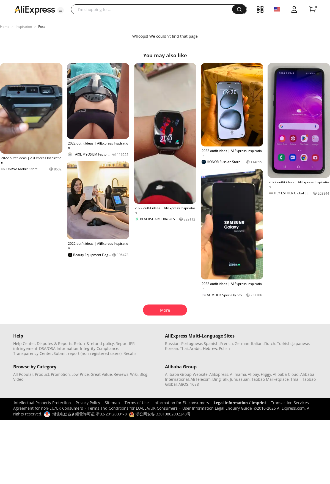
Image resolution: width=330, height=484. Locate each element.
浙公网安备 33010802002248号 (160, 414)
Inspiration (24, 26)
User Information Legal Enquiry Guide (217, 408)
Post (41, 26)
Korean (171, 348)
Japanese (300, 343)
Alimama (238, 374)
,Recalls (129, 353)
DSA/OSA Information (58, 348)
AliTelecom (201, 379)
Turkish (284, 343)
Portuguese (191, 343)
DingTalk (220, 379)
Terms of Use (137, 402)
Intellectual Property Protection (42, 402)
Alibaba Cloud (286, 374)
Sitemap (112, 402)
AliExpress (218, 374)
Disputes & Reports (54, 343)
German (242, 343)
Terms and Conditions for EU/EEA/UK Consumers (133, 408)
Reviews (121, 374)
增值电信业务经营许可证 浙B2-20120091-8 (89, 414)
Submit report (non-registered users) (88, 353)
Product (42, 374)
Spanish (211, 343)
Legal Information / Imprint (240, 402)
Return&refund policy (94, 343)
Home (4, 26)
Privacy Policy (88, 402)
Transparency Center (32, 353)
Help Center (24, 343)
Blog (143, 374)
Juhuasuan (240, 379)
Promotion (60, 374)
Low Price (80, 374)
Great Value (101, 374)
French (226, 343)
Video (18, 379)
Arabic (195, 348)
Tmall (295, 379)
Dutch (269, 343)
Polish (224, 348)
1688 (194, 384)
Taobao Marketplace (270, 379)
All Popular (23, 374)
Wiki (134, 374)
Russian (172, 343)
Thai (184, 348)
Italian (257, 343)
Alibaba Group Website (186, 374)
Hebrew (210, 348)
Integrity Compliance (99, 348)
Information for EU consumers (181, 402)
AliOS (183, 384)
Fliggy (266, 374)
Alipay (253, 374)
